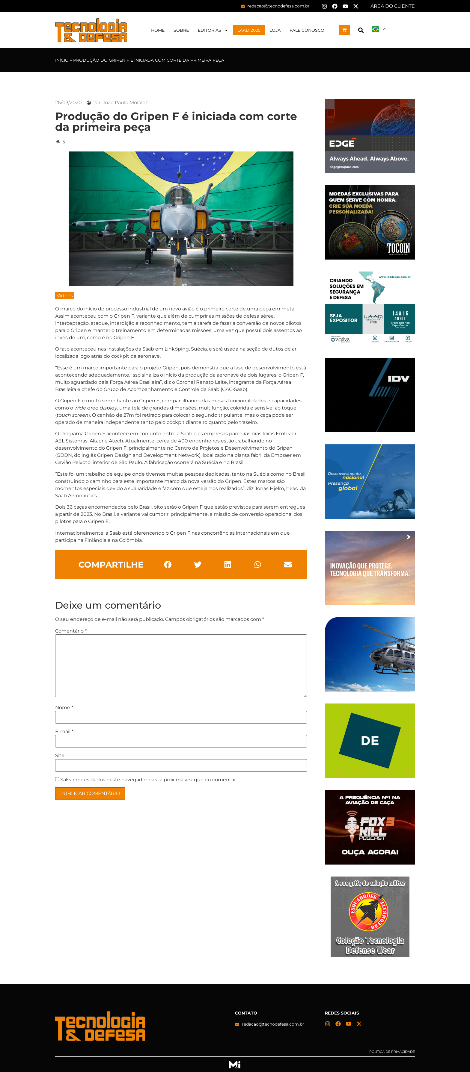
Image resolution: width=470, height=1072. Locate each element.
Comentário (71, 631)
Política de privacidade (392, 1052)
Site (59, 755)
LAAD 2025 (248, 30)
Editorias (213, 30)
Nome (64, 707)
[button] (361, 30)
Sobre (181, 30)
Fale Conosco (307, 30)
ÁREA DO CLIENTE (392, 6)
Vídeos (65, 295)
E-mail (64, 731)
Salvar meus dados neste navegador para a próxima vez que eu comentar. (148, 779)
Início (62, 60)
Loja (275, 30)
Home (158, 30)
